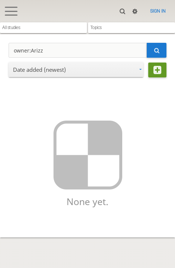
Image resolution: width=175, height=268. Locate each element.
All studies (11, 27)
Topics (96, 27)
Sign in (158, 11)
